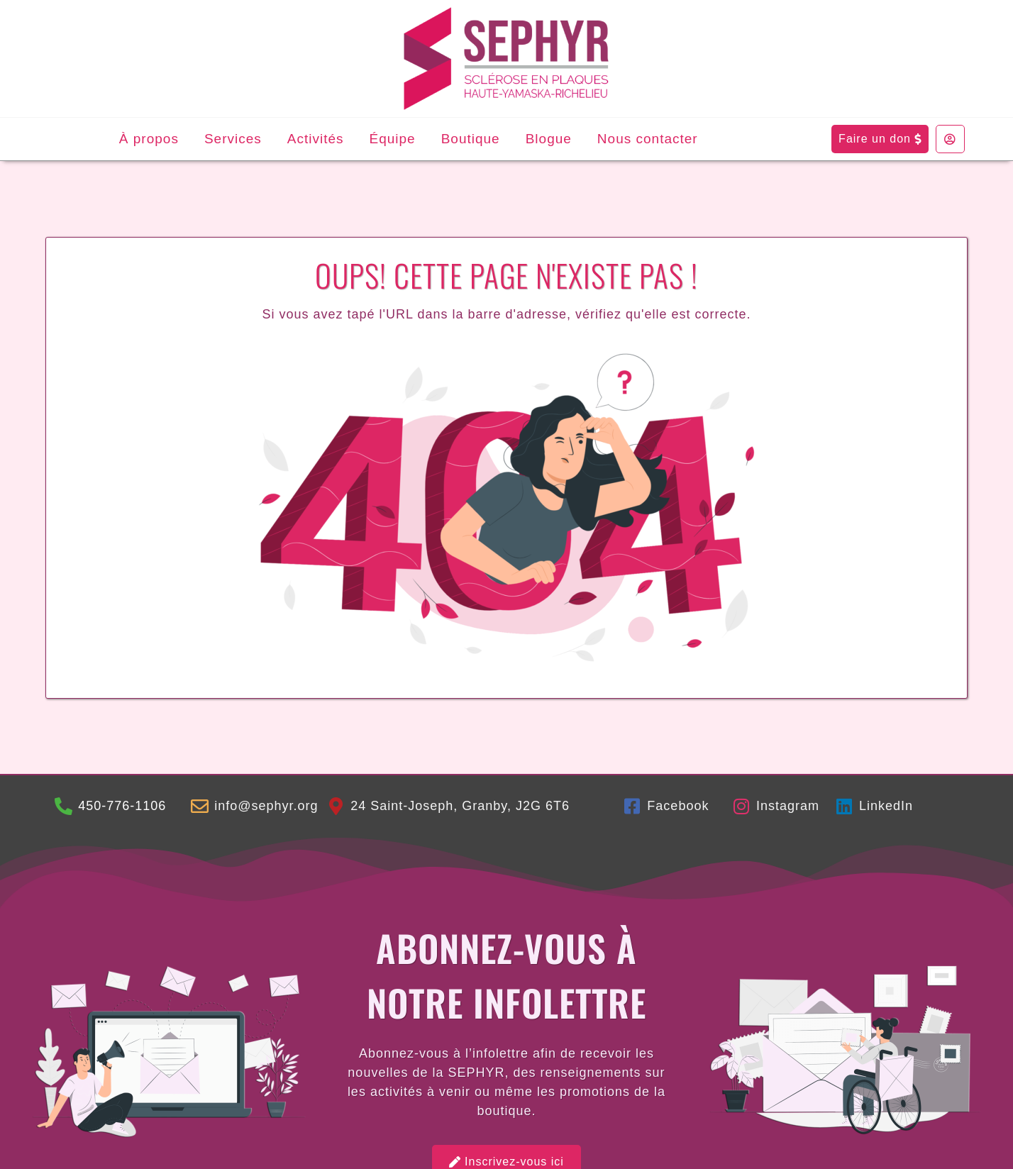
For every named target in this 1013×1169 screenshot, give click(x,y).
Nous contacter (647, 138)
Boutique (470, 138)
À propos (149, 138)
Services (233, 138)
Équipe (393, 138)
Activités (315, 138)
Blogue (549, 138)
